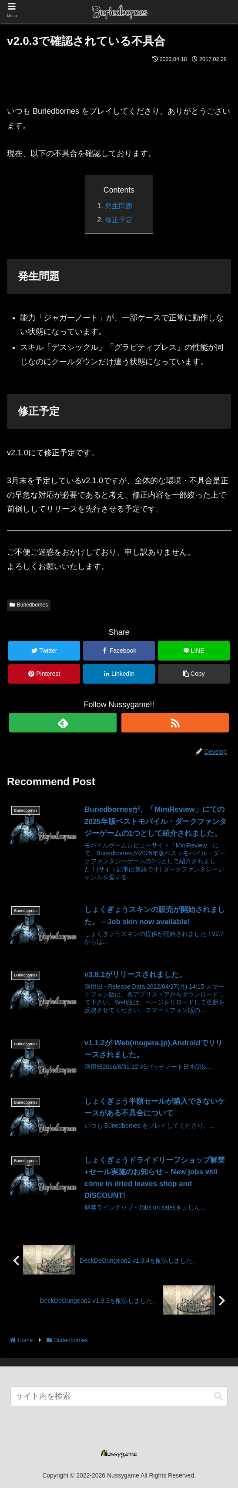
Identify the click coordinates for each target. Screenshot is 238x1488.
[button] (218, 1396)
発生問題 (119, 206)
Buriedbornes (29, 605)
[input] (119, 1396)
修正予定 (119, 220)
